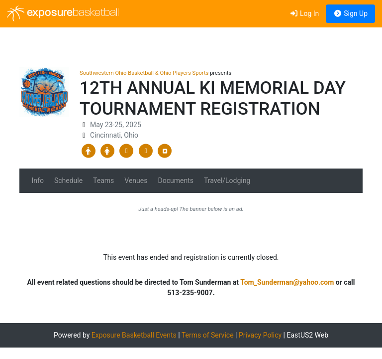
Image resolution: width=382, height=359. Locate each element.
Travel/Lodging (227, 180)
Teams (103, 180)
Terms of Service (208, 335)
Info (38, 180)
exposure (63, 13)
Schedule (68, 180)
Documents (175, 180)
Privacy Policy (260, 335)
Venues (135, 180)
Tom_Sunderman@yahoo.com (287, 282)
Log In (304, 13)
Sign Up (350, 13)
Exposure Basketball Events (134, 335)
